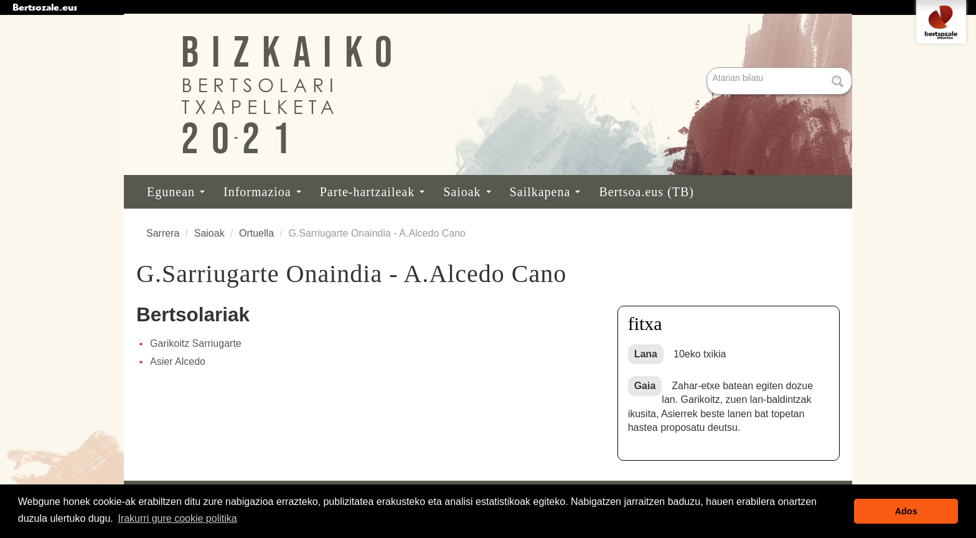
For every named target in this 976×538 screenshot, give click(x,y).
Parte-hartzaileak (372, 192)
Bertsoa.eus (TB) (646, 192)
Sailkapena (545, 192)
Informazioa (262, 192)
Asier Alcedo (177, 361)
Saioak (466, 192)
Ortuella (256, 233)
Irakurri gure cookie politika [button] (177, 518)
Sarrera (162, 233)
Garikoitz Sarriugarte (196, 343)
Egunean (176, 192)
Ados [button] (906, 511)
